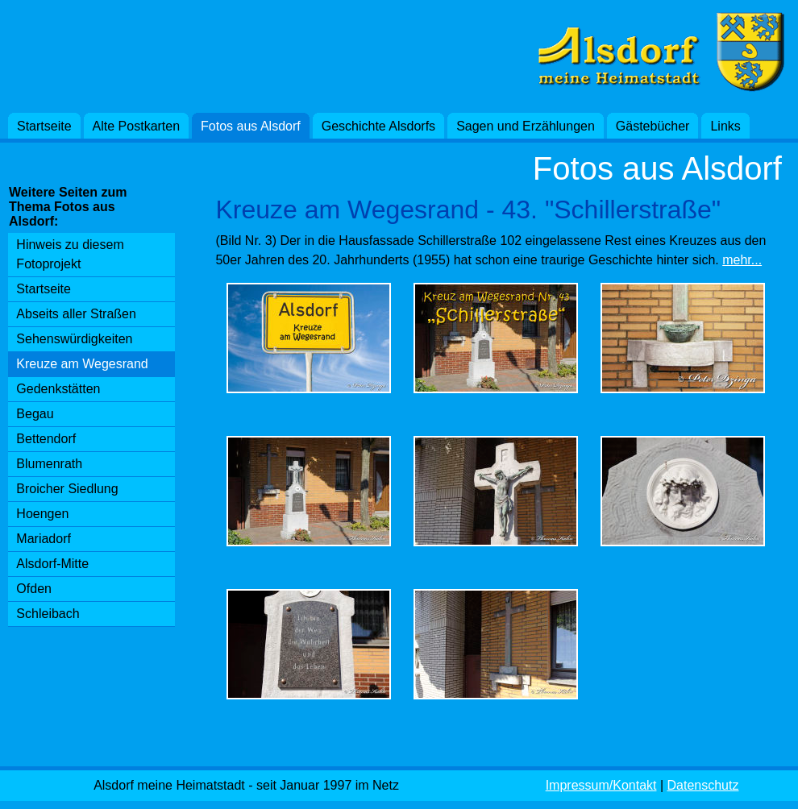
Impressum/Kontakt (601, 785)
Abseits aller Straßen (76, 314)
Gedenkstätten (58, 389)
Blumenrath (49, 464)
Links (725, 126)
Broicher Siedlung (67, 489)
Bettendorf (46, 439)
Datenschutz (703, 785)
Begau (34, 414)
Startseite (44, 126)
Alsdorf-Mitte (52, 563)
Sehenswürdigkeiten (74, 339)
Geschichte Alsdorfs (378, 126)
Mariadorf (43, 539)
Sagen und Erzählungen (525, 126)
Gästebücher (653, 126)
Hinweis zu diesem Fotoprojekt (69, 254)
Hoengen (42, 514)
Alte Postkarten (137, 126)
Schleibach (47, 613)
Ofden (34, 588)
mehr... (742, 260)
